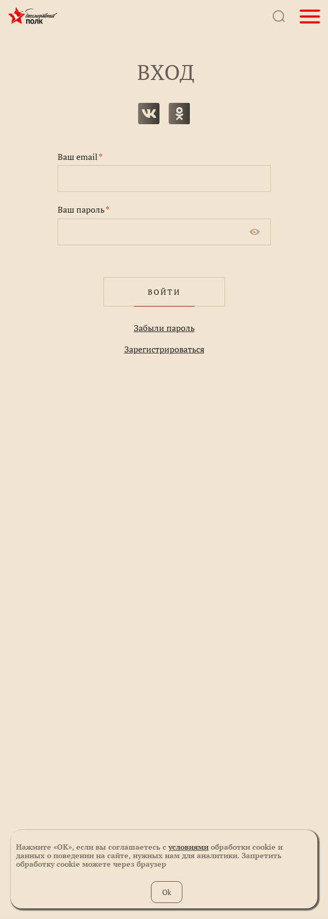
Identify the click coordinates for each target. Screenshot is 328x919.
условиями (189, 847)
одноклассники (179, 113)
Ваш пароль (83, 209)
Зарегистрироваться (164, 349)
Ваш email (80, 157)
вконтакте (148, 113)
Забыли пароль (164, 328)
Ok (166, 892)
